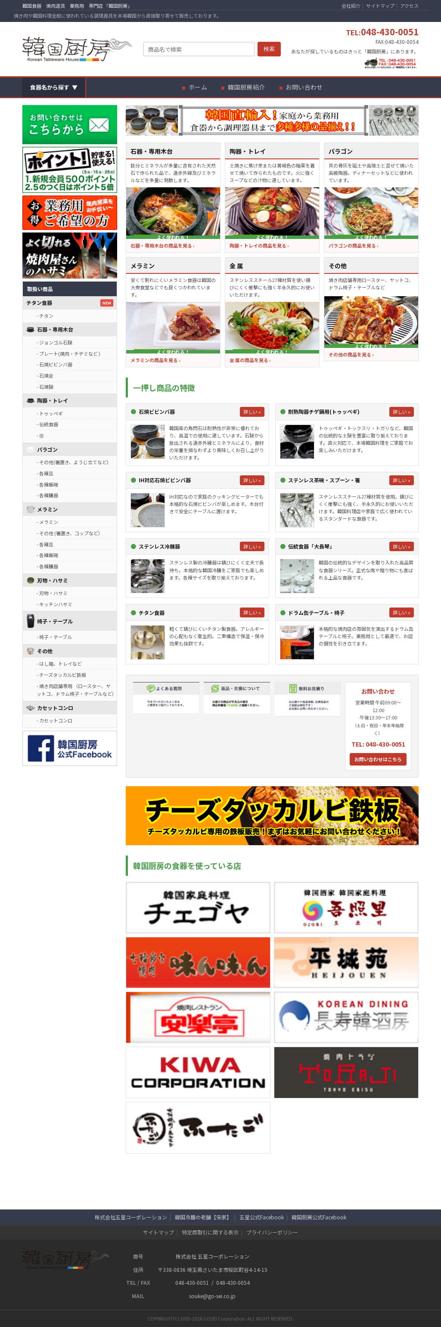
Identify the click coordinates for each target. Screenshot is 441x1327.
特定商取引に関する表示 (210, 1232)
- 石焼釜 (45, 375)
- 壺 (40, 435)
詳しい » (252, 411)
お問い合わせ (304, 87)
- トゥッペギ (50, 413)
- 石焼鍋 (45, 386)
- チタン (45, 315)
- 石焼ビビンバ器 (54, 364)
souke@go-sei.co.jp (212, 1295)
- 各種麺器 (47, 495)
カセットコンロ (55, 707)
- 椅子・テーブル (54, 636)
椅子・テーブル (55, 621)
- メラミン (47, 521)
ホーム (198, 87)
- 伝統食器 (47, 424)
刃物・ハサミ (52, 580)
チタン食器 (39, 302)
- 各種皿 (45, 473)
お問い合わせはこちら (378, 759)
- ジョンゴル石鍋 (54, 342)
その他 (45, 650)
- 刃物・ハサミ (52, 592)
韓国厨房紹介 (246, 87)
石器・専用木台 (55, 329)
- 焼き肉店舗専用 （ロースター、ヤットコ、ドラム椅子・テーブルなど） (77, 690)
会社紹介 (351, 5)
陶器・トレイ (52, 400)
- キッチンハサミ (54, 604)
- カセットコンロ (54, 720)
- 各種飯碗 (47, 484)
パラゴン (47, 449)
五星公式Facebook (261, 1217)
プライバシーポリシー (272, 1232)
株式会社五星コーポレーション (131, 1217)
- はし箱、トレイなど (59, 663)
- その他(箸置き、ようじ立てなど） (74, 462)
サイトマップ (380, 5)
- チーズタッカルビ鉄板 (61, 674)
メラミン (47, 509)
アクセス (409, 5)
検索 (269, 49)
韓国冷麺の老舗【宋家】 (203, 1217)
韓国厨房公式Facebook (319, 1217)
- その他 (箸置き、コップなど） (70, 533)
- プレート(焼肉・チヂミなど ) (68, 353)
